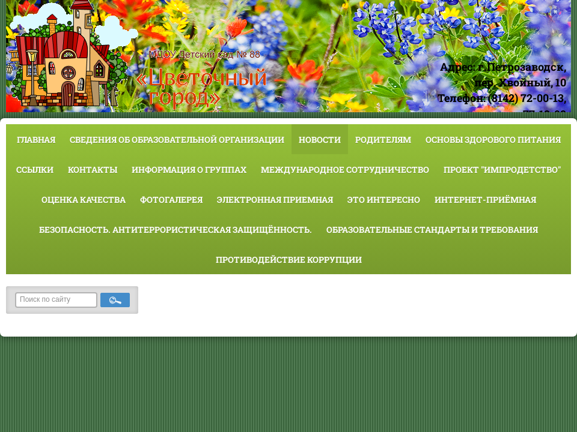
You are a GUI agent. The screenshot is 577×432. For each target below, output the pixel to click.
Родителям (383, 139)
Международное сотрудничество (345, 169)
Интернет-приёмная (485, 199)
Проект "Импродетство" (502, 169)
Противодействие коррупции (289, 259)
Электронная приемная (275, 199)
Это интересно (383, 199)
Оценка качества (83, 199)
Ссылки (34, 169)
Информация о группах (189, 169)
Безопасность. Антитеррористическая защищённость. (175, 229)
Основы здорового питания (493, 139)
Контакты (92, 169)
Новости (320, 139)
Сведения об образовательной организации (177, 139)
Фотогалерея (171, 199)
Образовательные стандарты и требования (432, 229)
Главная (36, 139)
